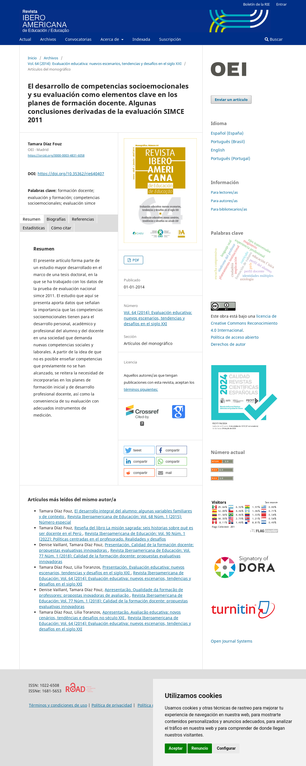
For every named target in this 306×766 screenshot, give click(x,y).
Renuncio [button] (199, 748)
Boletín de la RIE (256, 4)
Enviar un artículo (231, 99)
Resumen (31, 219)
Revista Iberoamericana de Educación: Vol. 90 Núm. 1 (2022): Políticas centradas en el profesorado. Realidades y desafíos (112, 536)
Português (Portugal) (230, 158)
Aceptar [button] (176, 748)
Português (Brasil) (228, 141)
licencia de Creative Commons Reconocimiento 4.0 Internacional (244, 323)
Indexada (141, 39)
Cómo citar (61, 228)
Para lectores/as (224, 192)
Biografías (56, 219)
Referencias (83, 219)
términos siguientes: (141, 389)
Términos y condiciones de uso (58, 705)
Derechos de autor (228, 344)
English (218, 150)
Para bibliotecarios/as (229, 209)
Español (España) (227, 133)
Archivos (48, 39)
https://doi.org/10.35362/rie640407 (71, 173)
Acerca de (110, 39)
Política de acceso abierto (235, 337)
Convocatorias (78, 39)
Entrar (281, 4)
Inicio (32, 57)
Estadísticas (34, 228)
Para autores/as (224, 200)
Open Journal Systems (231, 641)
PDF (135, 260)
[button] (139, 450)
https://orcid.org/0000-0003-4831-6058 (56, 155)
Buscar (274, 39)
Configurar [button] (226, 748)
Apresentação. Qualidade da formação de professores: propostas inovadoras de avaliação (111, 592)
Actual (25, 39)
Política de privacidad (112, 705)
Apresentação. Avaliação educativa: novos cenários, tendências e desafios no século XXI (110, 614)
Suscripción (170, 39)
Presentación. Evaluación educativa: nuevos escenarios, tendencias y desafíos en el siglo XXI (111, 569)
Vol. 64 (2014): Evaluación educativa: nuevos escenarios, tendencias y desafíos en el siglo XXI (104, 63)
